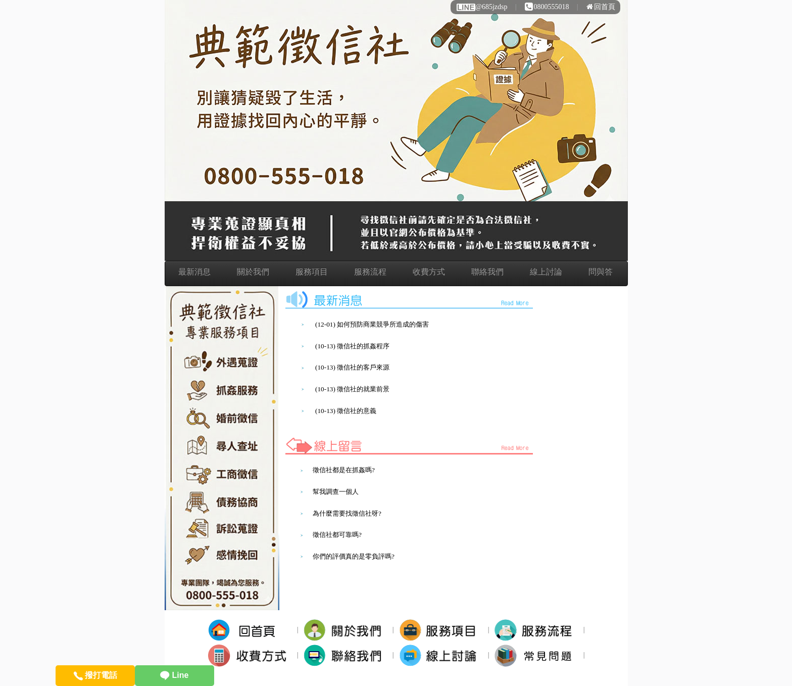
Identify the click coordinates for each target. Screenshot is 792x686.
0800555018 (547, 7)
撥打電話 (95, 675)
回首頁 (600, 7)
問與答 (600, 271)
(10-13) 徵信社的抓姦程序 (352, 346)
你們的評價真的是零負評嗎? (353, 556)
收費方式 (429, 271)
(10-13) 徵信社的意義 (345, 411)
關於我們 (253, 271)
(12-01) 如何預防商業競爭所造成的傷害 (372, 324)
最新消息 (194, 271)
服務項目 (311, 271)
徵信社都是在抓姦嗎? (344, 470)
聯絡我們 (487, 271)
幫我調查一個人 (336, 491)
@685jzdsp (481, 7)
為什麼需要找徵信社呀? (347, 513)
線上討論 (546, 271)
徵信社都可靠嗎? (337, 534)
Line (174, 675)
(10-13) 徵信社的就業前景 (352, 389)
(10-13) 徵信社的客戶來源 (352, 367)
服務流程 (370, 271)
